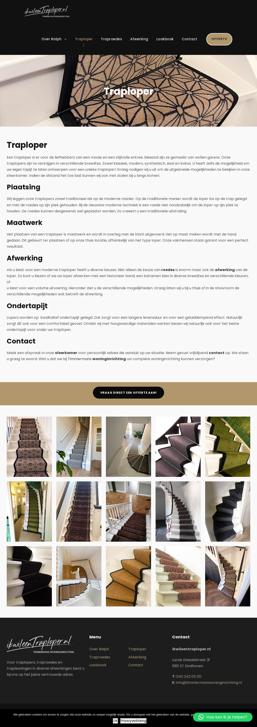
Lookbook (165, 39)
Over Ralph (52, 39)
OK (115, 721)
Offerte (219, 39)
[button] (223, 717)
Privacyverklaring (133, 721)
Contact (190, 39)
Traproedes (111, 39)
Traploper (84, 39)
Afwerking (139, 39)
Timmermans (97, 358)
